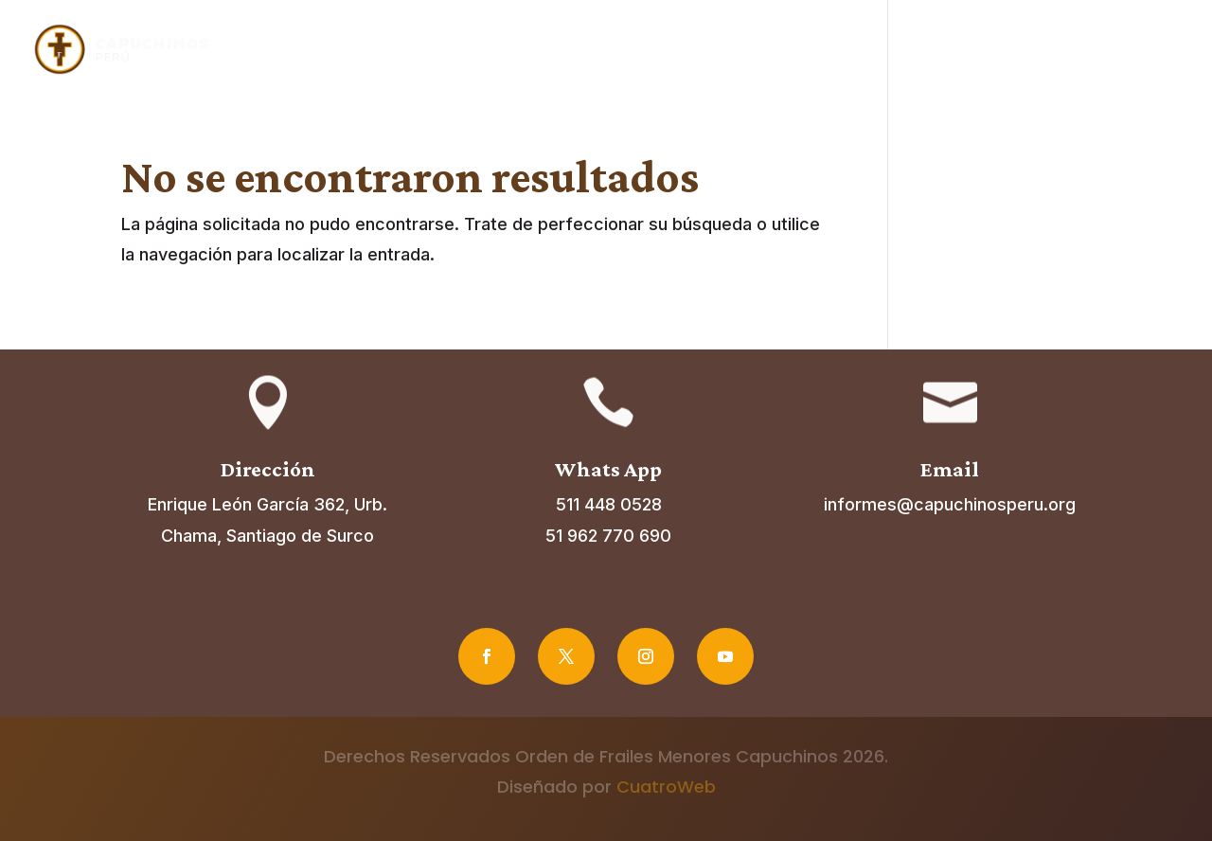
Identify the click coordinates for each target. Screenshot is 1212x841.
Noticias (1061, 50)
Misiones (848, 50)
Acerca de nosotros (577, 50)
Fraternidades (741, 50)
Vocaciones (947, 50)
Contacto (1149, 50)
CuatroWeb (666, 786)
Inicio (462, 50)
